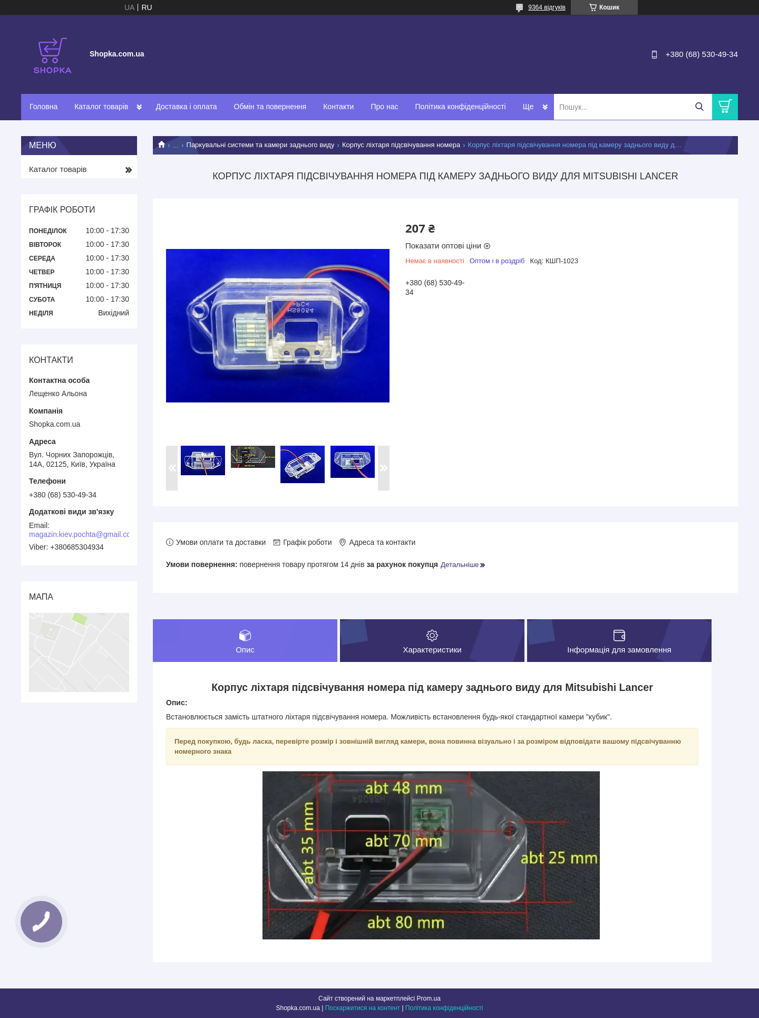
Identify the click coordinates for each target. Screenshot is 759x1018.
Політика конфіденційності (460, 106)
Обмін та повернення (270, 106)
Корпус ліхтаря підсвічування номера (401, 145)
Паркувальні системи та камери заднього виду (261, 145)
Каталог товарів (101, 106)
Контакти (338, 106)
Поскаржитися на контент (362, 1008)
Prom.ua (429, 998)
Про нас (384, 106)
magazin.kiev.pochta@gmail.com (83, 534)
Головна (43, 106)
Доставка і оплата (186, 106)
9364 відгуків (547, 7)
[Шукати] (699, 107)
